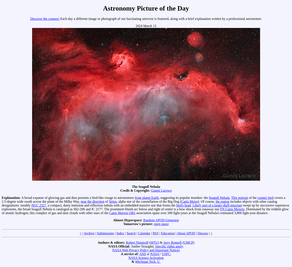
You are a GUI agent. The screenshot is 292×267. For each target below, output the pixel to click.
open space (161, 224)
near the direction (92, 201)
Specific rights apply (169, 246)
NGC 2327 (38, 205)
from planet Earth (147, 198)
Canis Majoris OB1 (122, 213)
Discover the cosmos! (45, 19)
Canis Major (189, 201)
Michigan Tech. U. (147, 261)
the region (222, 201)
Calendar (144, 233)
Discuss (203, 233)
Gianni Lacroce (161, 190)
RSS (156, 233)
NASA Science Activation (146, 258)
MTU (154, 242)
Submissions (105, 233)
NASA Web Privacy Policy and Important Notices (146, 250)
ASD (142, 254)
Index (120, 233)
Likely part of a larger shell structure (217, 205)
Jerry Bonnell (172, 242)
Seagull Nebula (219, 198)
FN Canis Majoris (232, 209)
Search (131, 233)
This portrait (239, 198)
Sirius (113, 201)
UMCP (188, 242)
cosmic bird (265, 198)
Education (168, 233)
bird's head (183, 205)
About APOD (186, 233)
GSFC (166, 254)
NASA (154, 254)
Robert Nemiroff (137, 242)
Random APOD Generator (161, 220)
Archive (89, 233)
